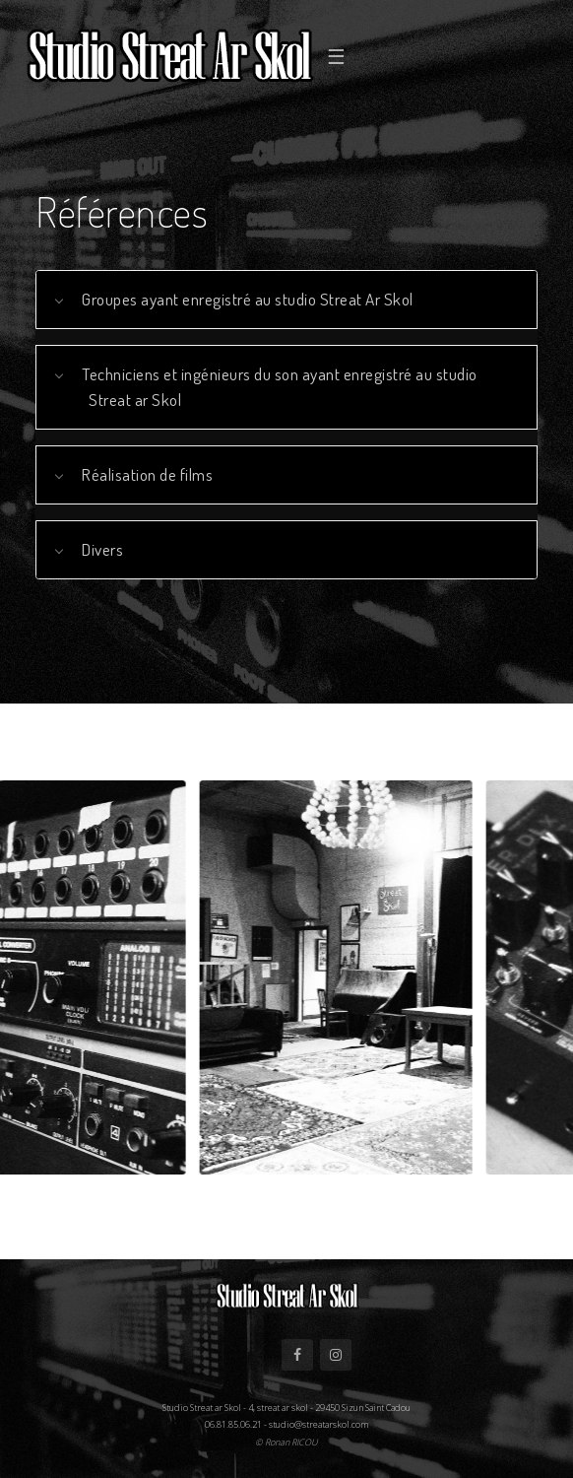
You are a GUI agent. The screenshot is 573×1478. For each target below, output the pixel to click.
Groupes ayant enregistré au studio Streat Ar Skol (248, 298)
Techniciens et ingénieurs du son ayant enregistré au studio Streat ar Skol (280, 386)
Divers (102, 549)
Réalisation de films (147, 474)
